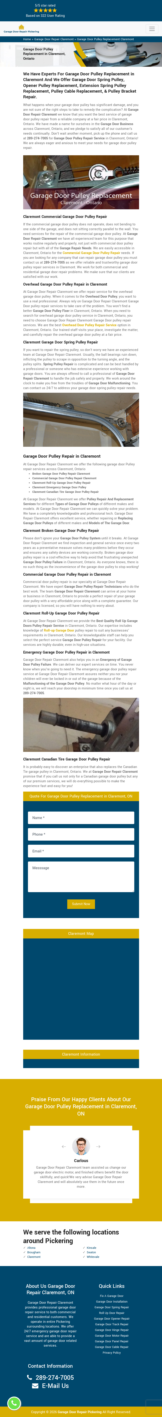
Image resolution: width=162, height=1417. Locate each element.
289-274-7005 (55, 1377)
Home (27, 39)
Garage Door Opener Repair (112, 1319)
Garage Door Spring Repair (112, 1307)
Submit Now (81, 904)
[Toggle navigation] (152, 28)
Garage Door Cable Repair (111, 1347)
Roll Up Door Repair (111, 1313)
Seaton (91, 1252)
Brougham (33, 1252)
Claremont (33, 1257)
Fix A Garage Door (111, 1296)
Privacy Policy (112, 1353)
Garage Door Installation (111, 1302)
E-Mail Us (55, 1386)
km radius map (81, 988)
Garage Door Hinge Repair (112, 1330)
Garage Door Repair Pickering (80, 1412)
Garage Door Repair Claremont (54, 39)
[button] (67, 1146)
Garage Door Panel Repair (111, 1341)
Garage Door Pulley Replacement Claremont (105, 39)
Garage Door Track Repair (111, 1324)
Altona (31, 1248)
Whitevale (93, 1257)
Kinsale (91, 1248)
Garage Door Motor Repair (112, 1336)
